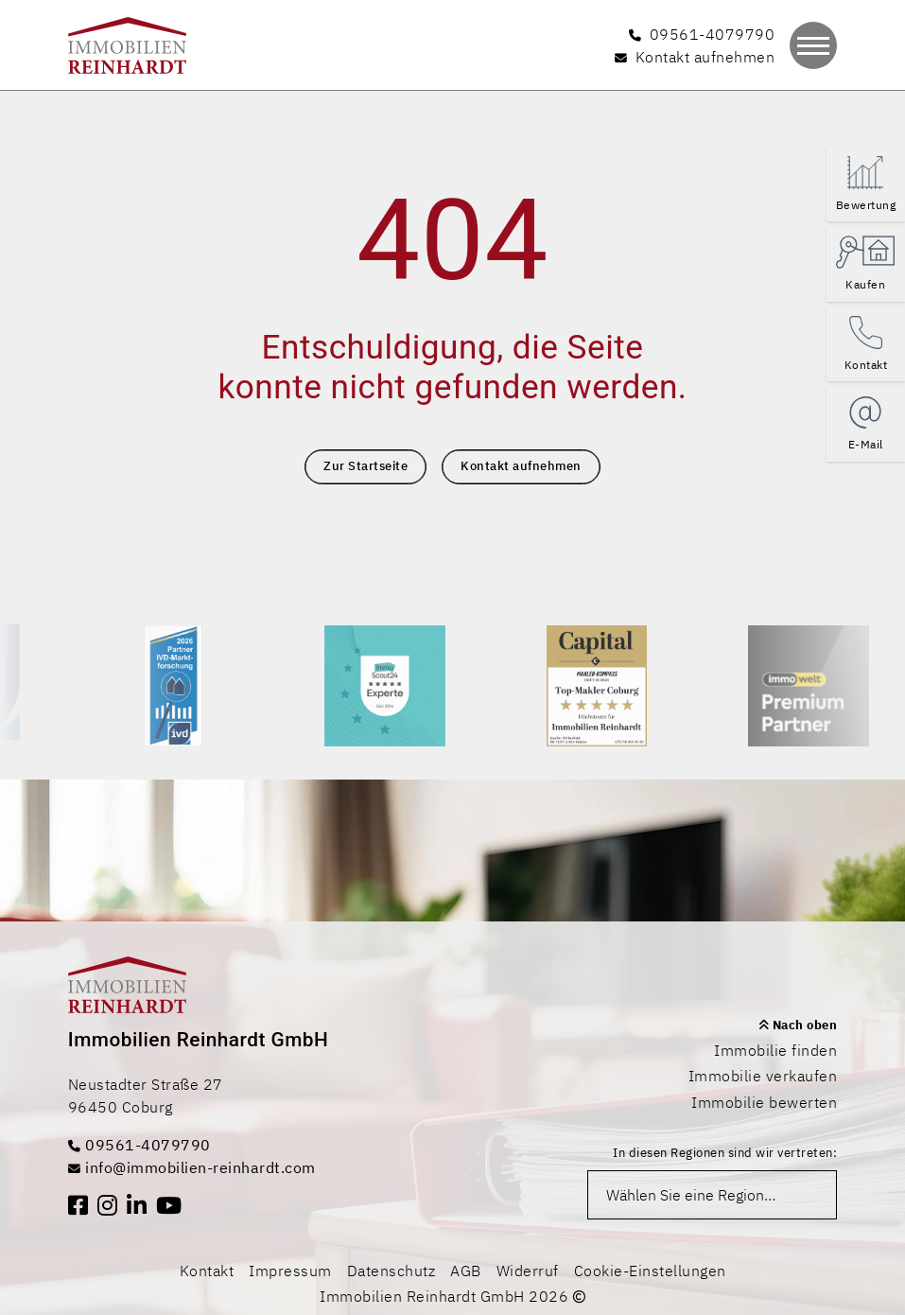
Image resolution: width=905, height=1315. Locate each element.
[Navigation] (813, 45)
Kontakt (207, 1270)
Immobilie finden (775, 1050)
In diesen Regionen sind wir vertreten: (725, 1153)
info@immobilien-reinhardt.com (192, 1167)
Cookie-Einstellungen (650, 1270)
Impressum (290, 1270)
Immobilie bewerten (764, 1102)
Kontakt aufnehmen (521, 466)
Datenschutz (391, 1270)
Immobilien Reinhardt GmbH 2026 (452, 1296)
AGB (465, 1270)
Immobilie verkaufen (763, 1075)
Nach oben (798, 1025)
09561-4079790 (139, 1144)
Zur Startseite (365, 466)
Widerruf (527, 1270)
